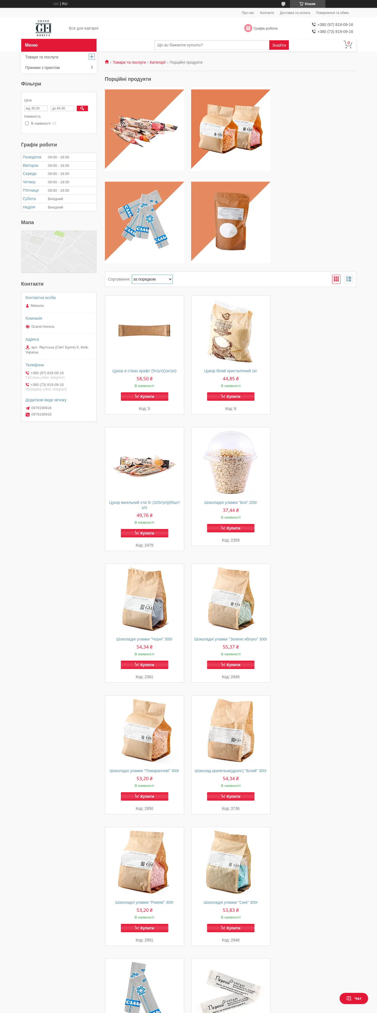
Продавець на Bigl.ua (188, 1003)
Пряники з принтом (42, 67)
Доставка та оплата (295, 13)
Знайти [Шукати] (279, 45)
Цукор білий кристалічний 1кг (230, 371)
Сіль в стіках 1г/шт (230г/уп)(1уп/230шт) (230, 776)
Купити (147, 396)
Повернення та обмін (332, 13)
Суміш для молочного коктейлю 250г (144, 912)
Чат (353, 998)
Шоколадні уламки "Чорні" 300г (230, 507)
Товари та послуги (129, 62)
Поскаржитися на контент (178, 1008)
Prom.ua (214, 998)
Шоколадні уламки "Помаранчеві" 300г (144, 644)
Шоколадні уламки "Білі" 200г (144, 507)
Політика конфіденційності (221, 1008)
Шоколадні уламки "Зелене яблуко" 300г (316, 510)
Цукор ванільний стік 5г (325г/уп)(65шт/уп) (316, 373)
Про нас (248, 13)
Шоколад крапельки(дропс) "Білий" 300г (230, 644)
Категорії (158, 62)
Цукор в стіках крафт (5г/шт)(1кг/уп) (144, 371)
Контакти (267, 13)
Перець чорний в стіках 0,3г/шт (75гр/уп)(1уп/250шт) (316, 778)
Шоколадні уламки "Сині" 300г (144, 776)
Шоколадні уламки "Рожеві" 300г (316, 644)
